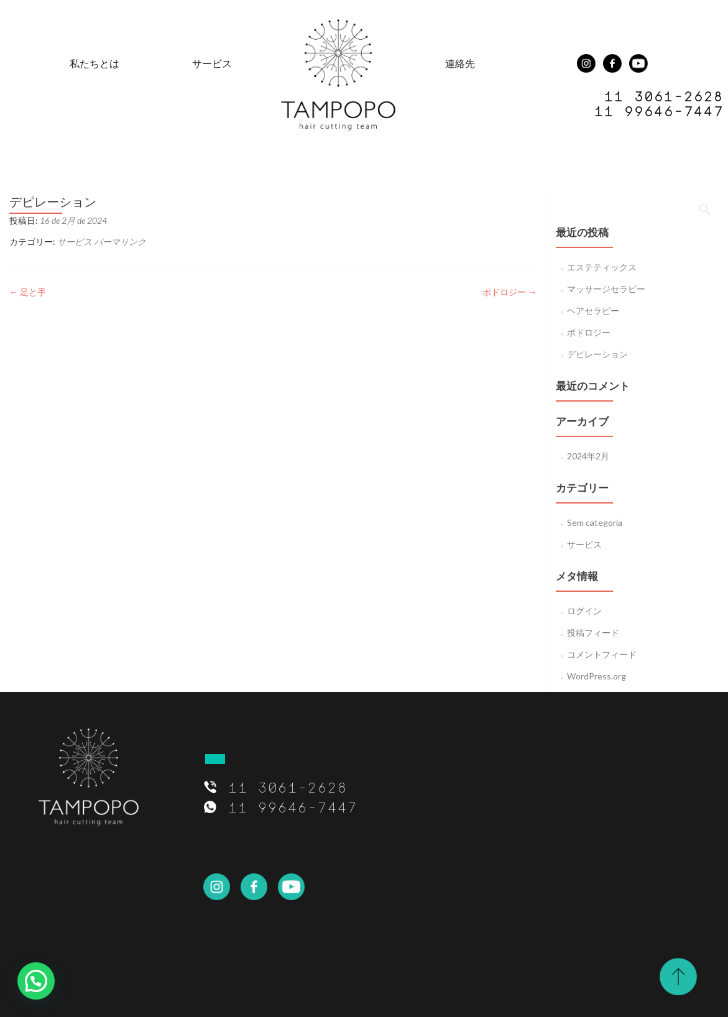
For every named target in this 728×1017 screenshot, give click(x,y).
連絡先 (460, 63)
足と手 (27, 292)
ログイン (584, 610)
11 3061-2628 (287, 787)
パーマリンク (120, 241)
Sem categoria (594, 522)
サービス (212, 63)
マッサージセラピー (606, 288)
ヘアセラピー (593, 310)
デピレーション (597, 354)
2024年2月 (588, 456)
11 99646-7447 (658, 111)
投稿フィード (593, 632)
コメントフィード (602, 654)
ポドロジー (509, 292)
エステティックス (602, 267)
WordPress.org (596, 676)
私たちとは (94, 63)
